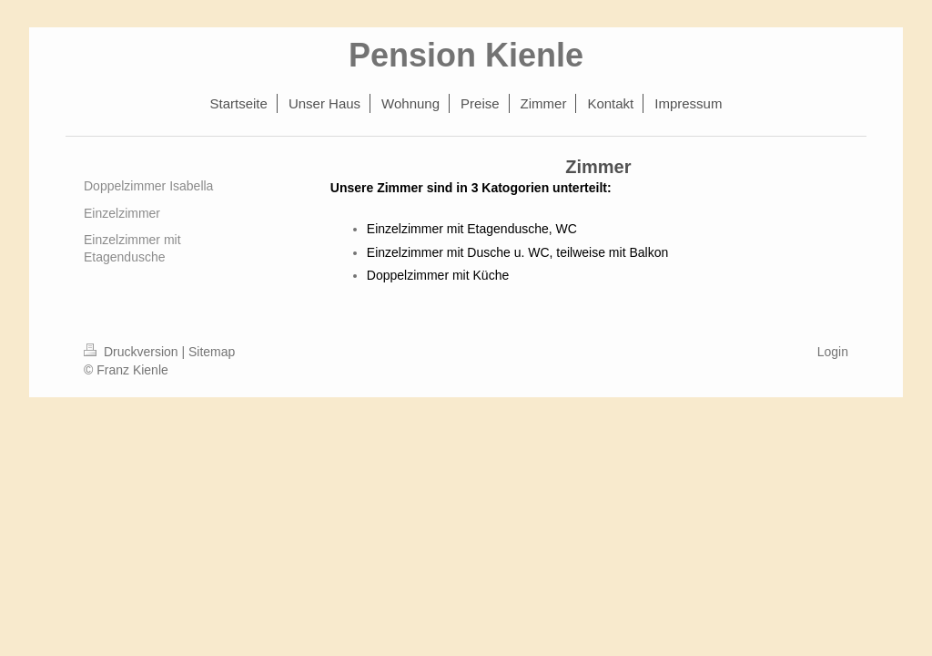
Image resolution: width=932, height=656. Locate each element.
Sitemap (211, 351)
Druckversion (132, 351)
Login (832, 351)
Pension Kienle (466, 55)
